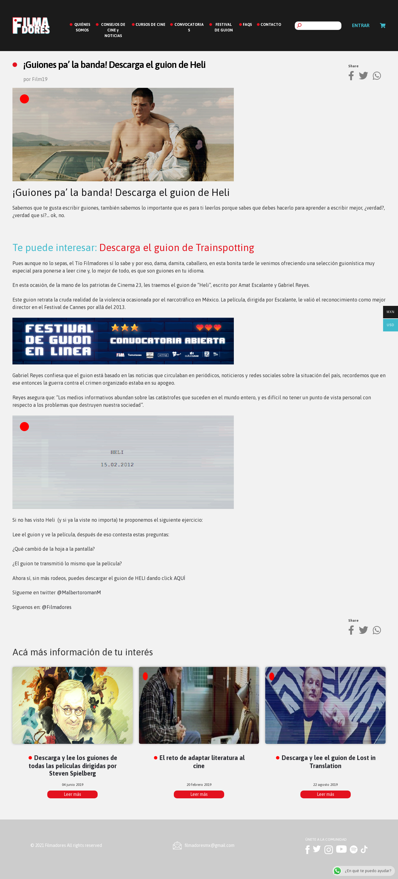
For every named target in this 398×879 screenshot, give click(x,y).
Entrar (360, 25)
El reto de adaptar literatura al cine (202, 761)
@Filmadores (57, 607)
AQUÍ (179, 578)
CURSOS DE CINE (150, 24)
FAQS (247, 24)
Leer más (72, 794)
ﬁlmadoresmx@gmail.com (209, 845)
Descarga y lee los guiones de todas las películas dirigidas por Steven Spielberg (73, 765)
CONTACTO (271, 24)
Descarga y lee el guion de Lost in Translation (329, 761)
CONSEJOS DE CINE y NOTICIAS (113, 30)
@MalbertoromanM (79, 592)
